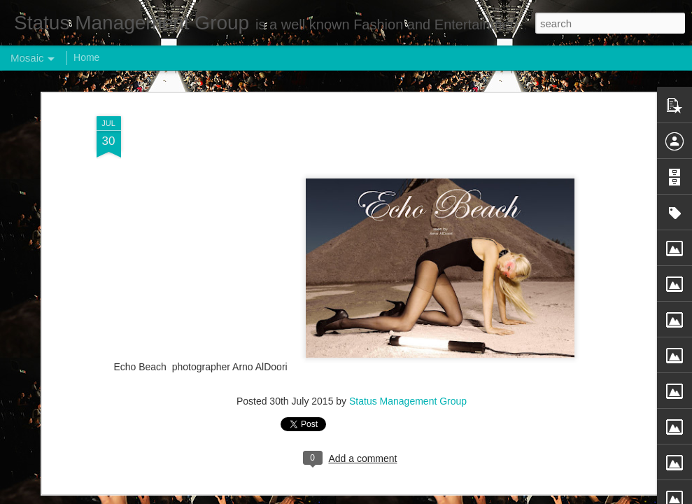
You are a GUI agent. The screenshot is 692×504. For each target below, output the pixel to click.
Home (86, 57)
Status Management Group (408, 401)
